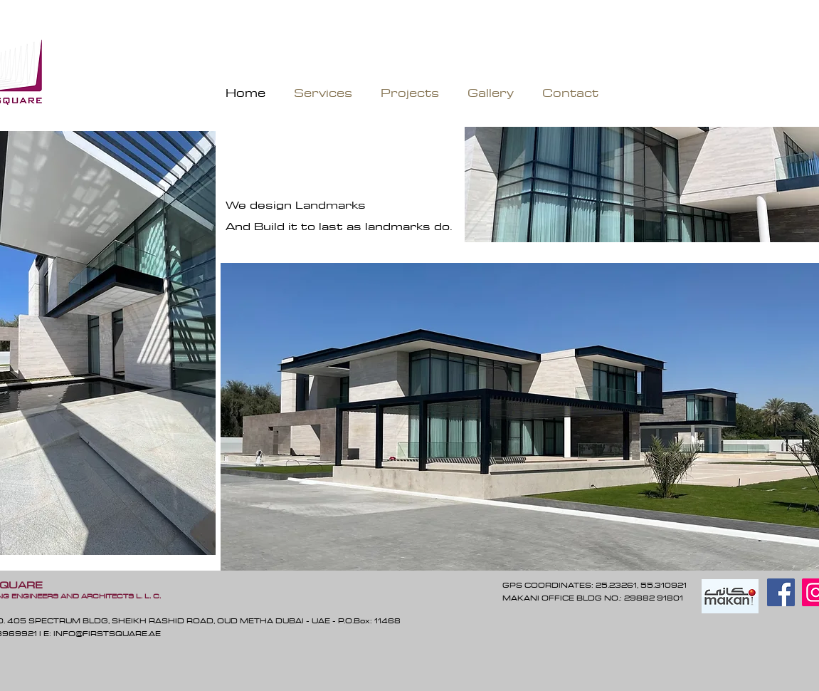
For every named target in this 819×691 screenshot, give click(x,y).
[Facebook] (781, 592)
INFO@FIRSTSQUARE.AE (107, 633)
